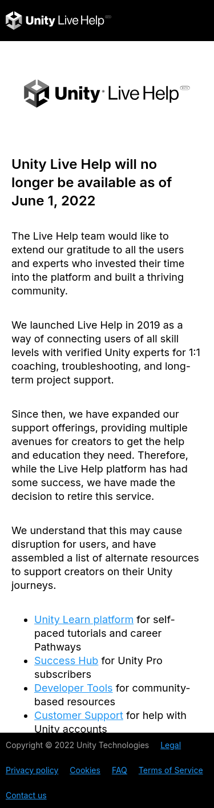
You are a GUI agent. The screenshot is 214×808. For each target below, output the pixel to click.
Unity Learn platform (84, 619)
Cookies (85, 770)
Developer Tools (73, 688)
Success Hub (66, 660)
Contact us (26, 795)
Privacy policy (32, 770)
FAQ (119, 770)
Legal (170, 745)
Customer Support (78, 715)
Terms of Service (171, 770)
